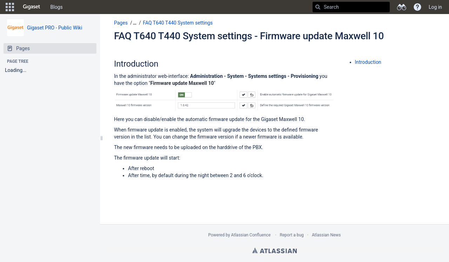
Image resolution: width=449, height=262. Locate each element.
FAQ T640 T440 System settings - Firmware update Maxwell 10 (249, 36)
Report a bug (292, 235)
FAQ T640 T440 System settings (178, 23)
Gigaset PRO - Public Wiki (54, 28)
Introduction (368, 62)
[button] (10, 7)
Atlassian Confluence (251, 235)
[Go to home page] (31, 7)
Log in (435, 7)
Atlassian (274, 250)
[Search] (318, 7)
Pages (121, 23)
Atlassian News (326, 235)
